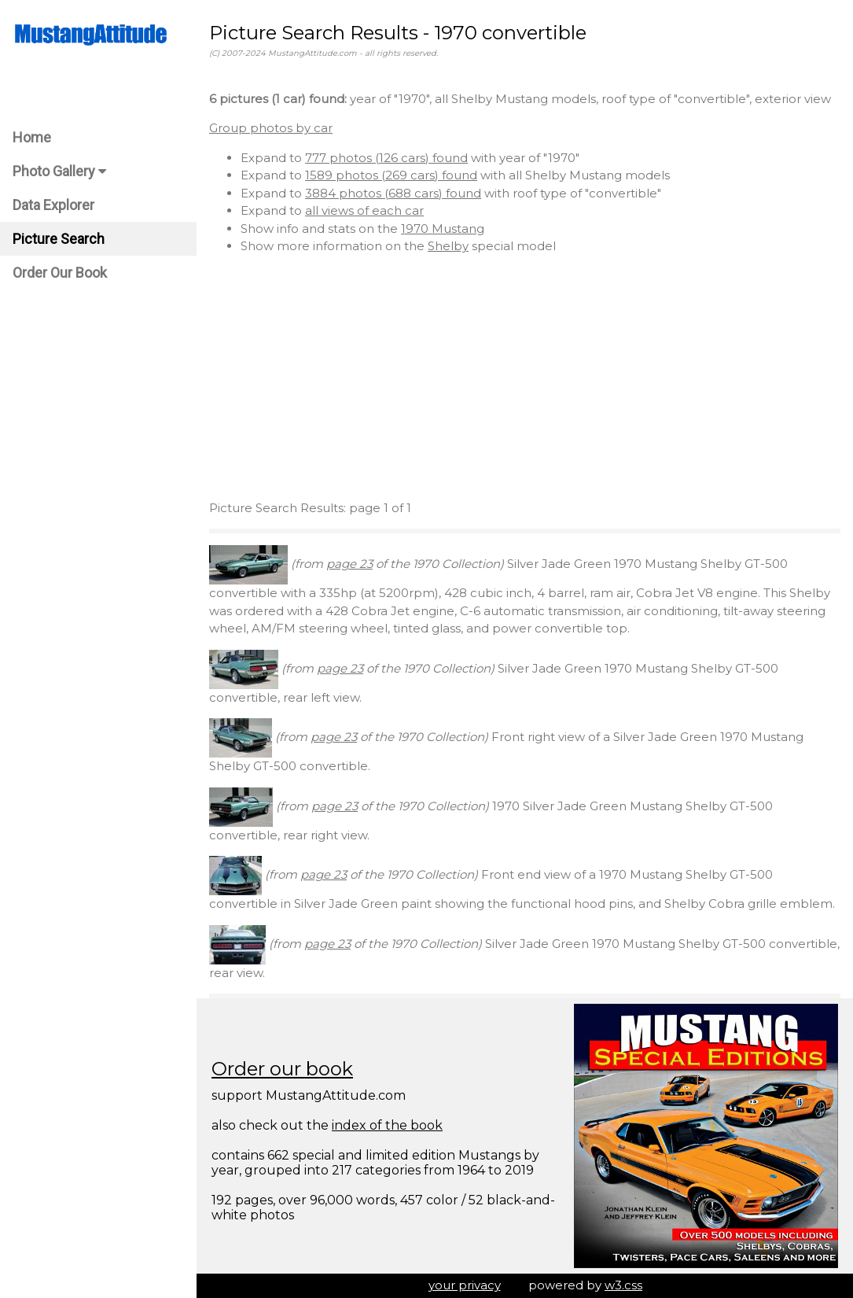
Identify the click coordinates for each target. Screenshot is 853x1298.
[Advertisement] (524, 377)
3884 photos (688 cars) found (393, 193)
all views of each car (364, 210)
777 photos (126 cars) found (386, 157)
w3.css (623, 1285)
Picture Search (59, 238)
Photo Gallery (59, 171)
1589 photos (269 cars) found (391, 175)
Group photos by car (271, 127)
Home (32, 137)
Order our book (282, 1068)
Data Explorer (53, 205)
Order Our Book (60, 272)
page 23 (349, 563)
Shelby (448, 245)
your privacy (464, 1285)
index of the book (387, 1125)
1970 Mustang (442, 228)
